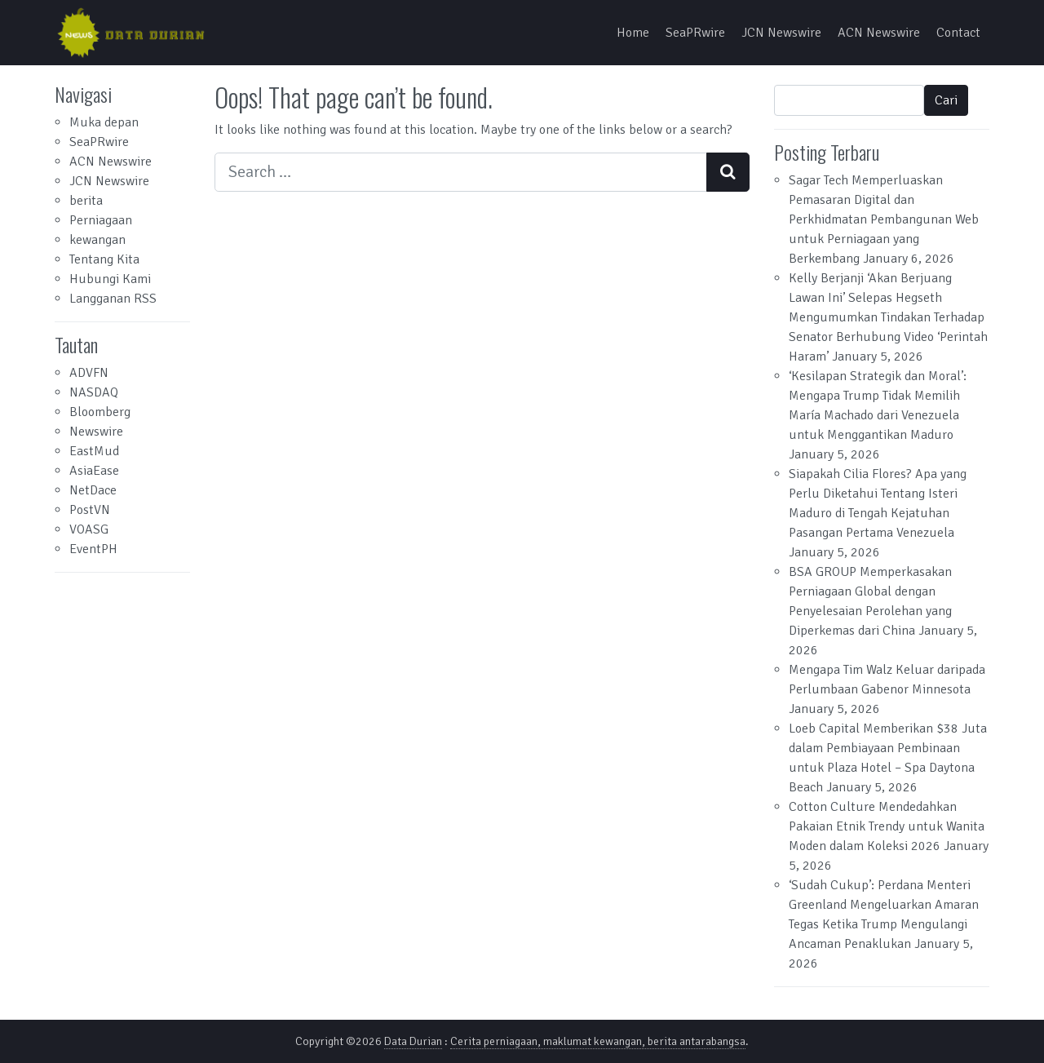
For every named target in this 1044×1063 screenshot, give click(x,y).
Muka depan (104, 122)
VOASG (88, 529)
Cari (946, 100)
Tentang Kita (104, 259)
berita (86, 201)
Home (633, 32)
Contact (958, 32)
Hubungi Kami (110, 279)
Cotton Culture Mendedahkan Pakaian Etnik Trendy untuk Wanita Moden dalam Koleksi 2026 (886, 826)
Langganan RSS (113, 298)
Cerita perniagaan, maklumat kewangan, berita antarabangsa (597, 1041)
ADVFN (88, 373)
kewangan (97, 240)
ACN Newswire (879, 32)
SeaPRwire (695, 32)
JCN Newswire (781, 32)
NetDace (93, 490)
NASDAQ (93, 392)
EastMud (94, 451)
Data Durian (413, 1041)
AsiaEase (94, 471)
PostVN (89, 510)
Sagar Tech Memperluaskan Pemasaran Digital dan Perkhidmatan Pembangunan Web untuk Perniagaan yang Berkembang (884, 219)
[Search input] (461, 172)
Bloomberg (99, 412)
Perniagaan (100, 220)
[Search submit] (728, 172)
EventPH (93, 549)
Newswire (96, 431)
